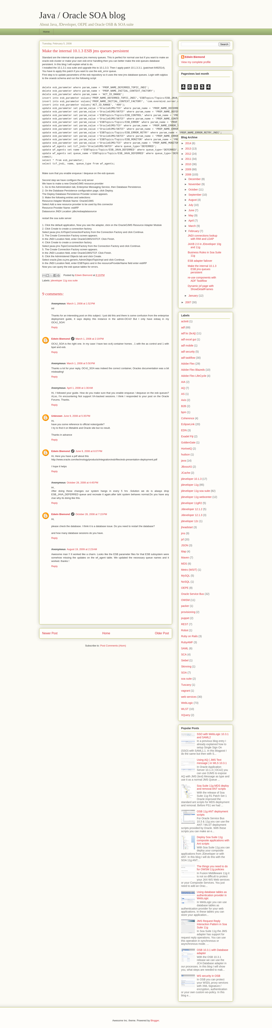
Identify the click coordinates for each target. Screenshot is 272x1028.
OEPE (185, 587)
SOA (184, 672)
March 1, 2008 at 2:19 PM (90, 338)
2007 (188, 302)
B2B (183, 406)
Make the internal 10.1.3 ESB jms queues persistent (202, 269)
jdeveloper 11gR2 (191, 503)
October (193, 189)
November (194, 184)
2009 (188, 169)
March (192, 225)
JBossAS (186, 466)
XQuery (185, 715)
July (191, 204)
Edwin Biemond (60, 338)
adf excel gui (188, 339)
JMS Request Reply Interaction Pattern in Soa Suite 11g (212, 924)
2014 (188, 143)
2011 (188, 158)
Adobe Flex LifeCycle (193, 375)
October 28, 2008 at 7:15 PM (91, 514)
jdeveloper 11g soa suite (64, 280)
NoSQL (185, 581)
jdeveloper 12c (190, 521)
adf (183, 327)
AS (183, 393)
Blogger (155, 1020)
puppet (185, 618)
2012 (188, 153)
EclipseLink (188, 424)
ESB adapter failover (200, 260)
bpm (183, 412)
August (192, 199)
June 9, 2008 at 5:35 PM (77, 415)
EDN (184, 430)
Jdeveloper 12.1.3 (191, 515)
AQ (183, 388)
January (193, 295)
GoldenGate (188, 442)
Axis (183, 400)
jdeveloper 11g (190, 484)
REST (184, 624)
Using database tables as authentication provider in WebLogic (212, 895)
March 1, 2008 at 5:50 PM (81, 363)
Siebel (185, 660)
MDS (184, 563)
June (191, 210)
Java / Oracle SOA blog (82, 15)
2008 (188, 174)
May (191, 215)
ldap (183, 551)
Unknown (57, 415)
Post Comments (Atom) (113, 645)
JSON (184, 545)
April (191, 220)
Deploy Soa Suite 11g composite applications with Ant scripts (213, 840)
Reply (54, 327)
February (194, 231)
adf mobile (187, 345)
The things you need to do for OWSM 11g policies (212, 868)
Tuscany (186, 684)
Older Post (162, 633)
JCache (185, 472)
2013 (188, 148)
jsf (182, 539)
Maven (185, 557)
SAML (184, 648)
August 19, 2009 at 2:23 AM (82, 549)
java (183, 460)
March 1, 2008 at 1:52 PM (81, 303)
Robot (184, 630)
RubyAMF (187, 642)
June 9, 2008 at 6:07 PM (89, 451)
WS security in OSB (208, 975)
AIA (183, 381)
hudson (185, 454)
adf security (188, 351)
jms (183, 533)
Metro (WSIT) (189, 569)
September (195, 194)
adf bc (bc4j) (188, 333)
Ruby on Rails (189, 636)
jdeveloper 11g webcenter (196, 496)
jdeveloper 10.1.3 (191, 478)
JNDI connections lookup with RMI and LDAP (202, 237)
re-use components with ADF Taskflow (202, 279)
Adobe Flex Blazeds (193, 369)
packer (185, 605)
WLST (185, 708)
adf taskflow (188, 357)
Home (46, 31)
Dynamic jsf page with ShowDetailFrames (201, 287)
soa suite (186, 678)
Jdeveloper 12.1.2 (191, 509)
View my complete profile (196, 62)
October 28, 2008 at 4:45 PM (82, 482)
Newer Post (50, 633)
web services (189, 696)
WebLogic (187, 702)
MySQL (185, 575)
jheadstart (187, 527)
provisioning (188, 612)
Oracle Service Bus (192, 593)
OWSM (185, 600)
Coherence (187, 418)
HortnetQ (186, 448)
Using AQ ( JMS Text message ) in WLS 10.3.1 (212, 761)
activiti (185, 321)
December (194, 179)
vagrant (185, 690)
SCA (184, 654)
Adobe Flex (188, 363)
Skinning (186, 666)
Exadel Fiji (187, 436)
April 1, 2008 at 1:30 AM (80, 387)
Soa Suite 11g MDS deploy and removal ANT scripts (213, 787)
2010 (188, 164)
